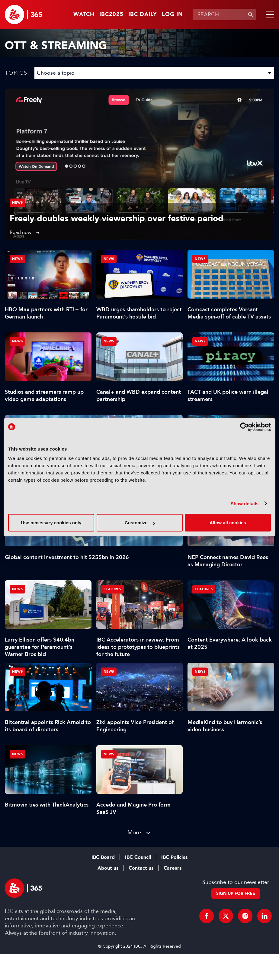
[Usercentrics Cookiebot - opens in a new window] (244, 426)
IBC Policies (174, 857)
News (17, 202)
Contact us (141, 868)
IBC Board (103, 857)
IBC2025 (111, 14)
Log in (172, 14)
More (134, 832)
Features (112, 589)
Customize (140, 522)
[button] (268, 14)
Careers (172, 868)
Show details (245, 503)
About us (108, 868)
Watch (84, 14)
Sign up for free (235, 893)
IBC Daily (142, 14)
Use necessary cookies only (51, 522)
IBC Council (138, 857)
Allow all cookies (228, 522)
